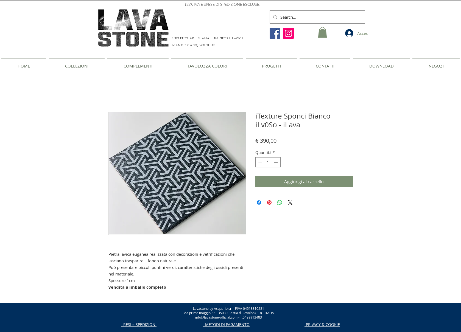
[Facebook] (275, 33)
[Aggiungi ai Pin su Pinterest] (269, 202)
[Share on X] (290, 202)
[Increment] (276, 162)
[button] (322, 32)
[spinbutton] (268, 162)
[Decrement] (259, 162)
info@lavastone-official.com (216, 317)
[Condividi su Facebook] (259, 202)
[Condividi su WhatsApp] (279, 202)
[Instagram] (288, 33)
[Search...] (316, 17)
